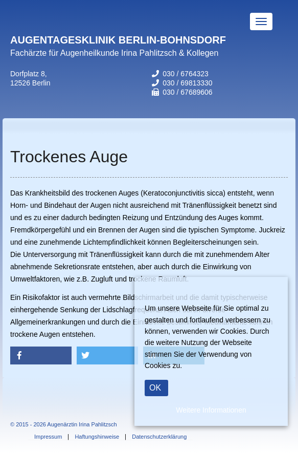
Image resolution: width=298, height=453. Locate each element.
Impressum (48, 437)
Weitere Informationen (211, 410)
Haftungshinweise (97, 437)
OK (155, 387)
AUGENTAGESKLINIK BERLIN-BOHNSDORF (118, 40)
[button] (41, 355)
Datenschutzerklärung (159, 437)
